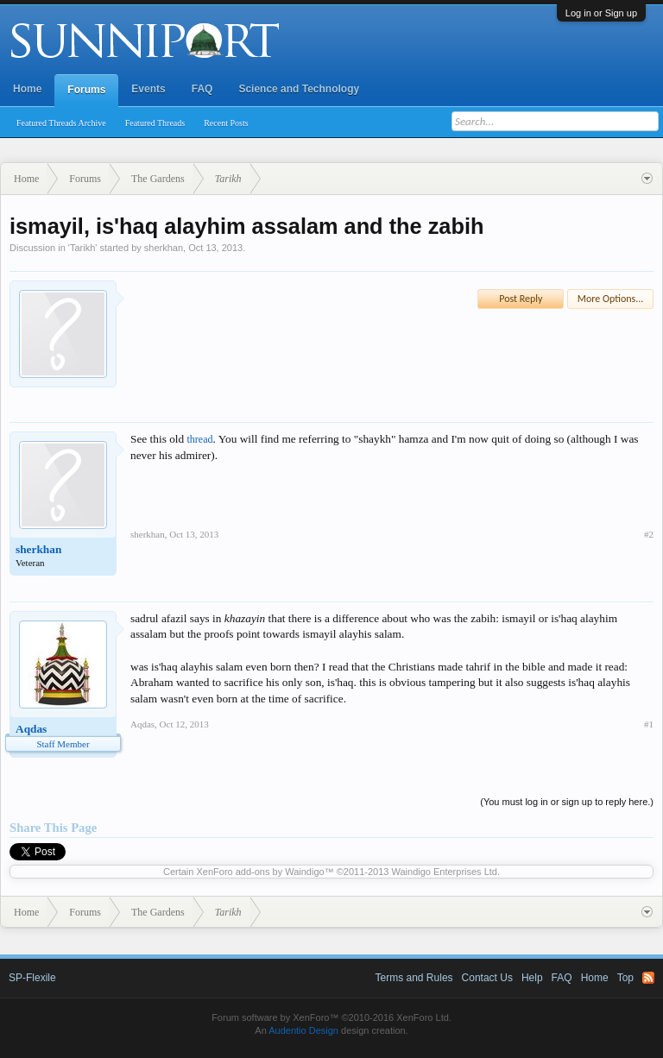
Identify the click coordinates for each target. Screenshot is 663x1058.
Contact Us (487, 978)
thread (200, 439)
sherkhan (163, 247)
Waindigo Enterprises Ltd (444, 871)
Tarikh (82, 247)
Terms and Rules (414, 978)
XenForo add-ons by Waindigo (260, 871)
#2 (649, 534)
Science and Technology (298, 89)
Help (532, 978)
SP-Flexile (32, 978)
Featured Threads (155, 123)
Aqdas (31, 728)
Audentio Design (303, 1030)
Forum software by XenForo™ (331, 1017)
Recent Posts (226, 123)
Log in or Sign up (601, 13)
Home (27, 89)
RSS (648, 978)
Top (625, 978)
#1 (649, 724)
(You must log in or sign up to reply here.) (567, 802)
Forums (86, 90)
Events (148, 89)
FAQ (202, 89)
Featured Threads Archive (61, 123)
